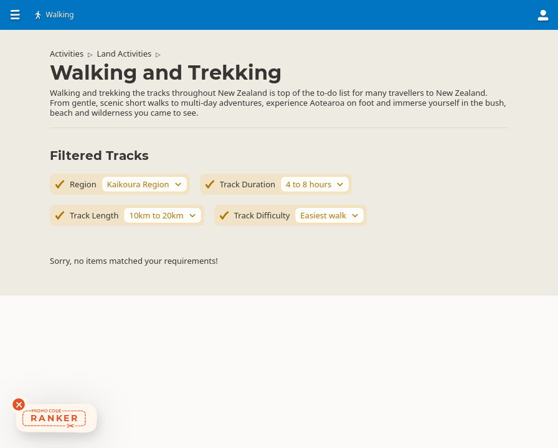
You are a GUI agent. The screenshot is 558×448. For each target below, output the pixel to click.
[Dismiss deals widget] (18, 404)
